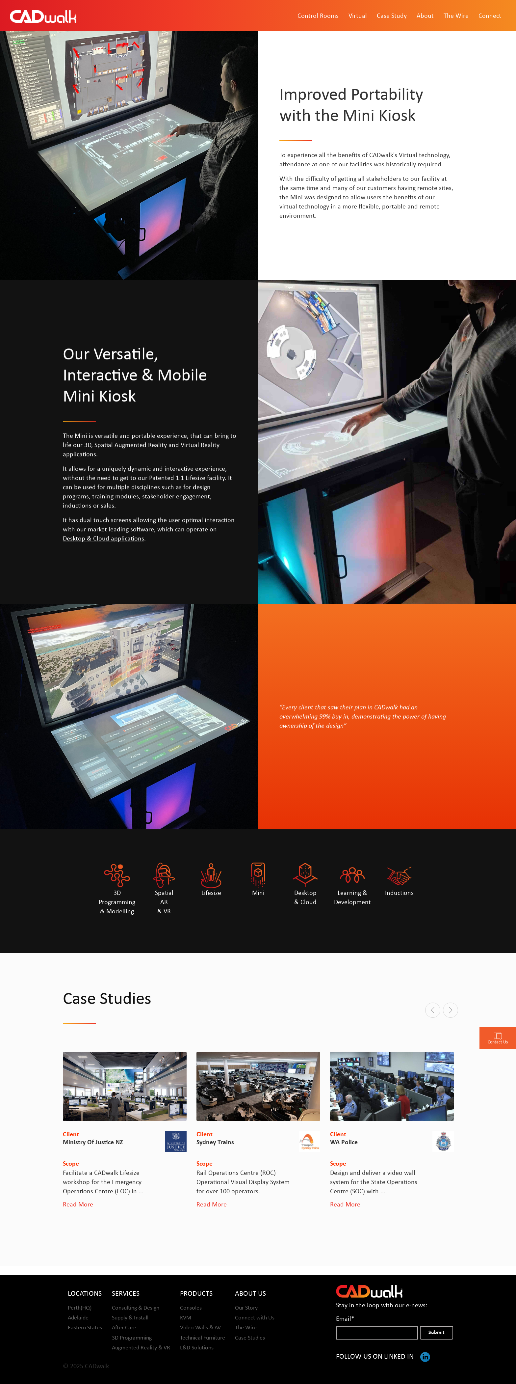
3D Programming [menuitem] (132, 1338)
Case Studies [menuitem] (250, 1338)
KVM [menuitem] (185, 1318)
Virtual (357, 16)
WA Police (344, 1142)
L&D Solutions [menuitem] (197, 1347)
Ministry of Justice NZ (93, 1142)
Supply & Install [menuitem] (130, 1318)
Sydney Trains (215, 1142)
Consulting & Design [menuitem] (135, 1308)
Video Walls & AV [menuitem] (200, 1327)
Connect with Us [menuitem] (254, 1318)
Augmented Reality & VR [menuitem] (141, 1347)
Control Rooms (318, 16)
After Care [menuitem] (124, 1327)
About (425, 16)
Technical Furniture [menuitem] (202, 1338)
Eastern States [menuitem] (85, 1327)
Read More (78, 1205)
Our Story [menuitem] (246, 1308)
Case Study (392, 16)
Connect (489, 16)
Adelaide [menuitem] (78, 1318)
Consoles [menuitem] (191, 1308)
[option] (125, 1130)
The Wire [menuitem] (246, 1327)
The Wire (456, 16)
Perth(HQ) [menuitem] (79, 1308)
